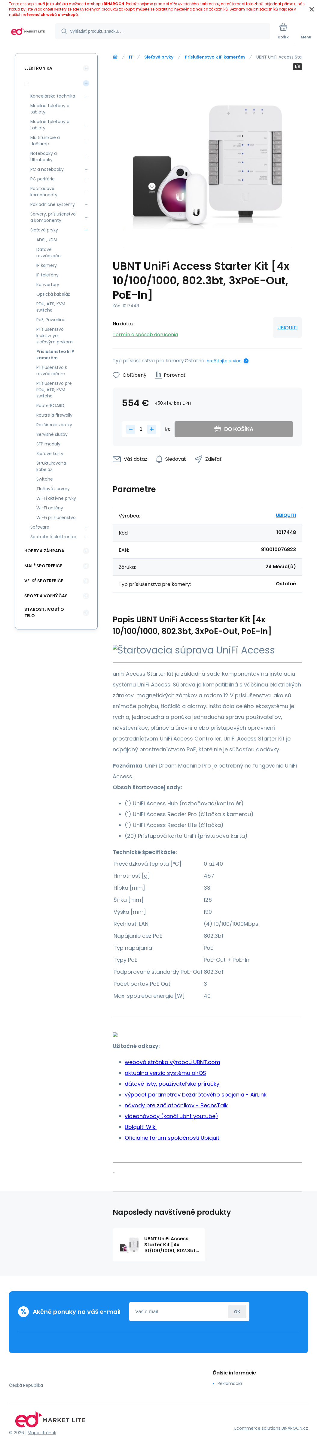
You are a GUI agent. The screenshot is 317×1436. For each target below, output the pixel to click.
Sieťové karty (49, 454)
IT (131, 57)
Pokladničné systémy (52, 204)
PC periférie (42, 179)
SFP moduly (48, 444)
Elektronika (38, 68)
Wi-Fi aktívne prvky (56, 498)
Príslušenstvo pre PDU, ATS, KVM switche (54, 389)
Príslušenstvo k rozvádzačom (51, 370)
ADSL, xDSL (47, 240)
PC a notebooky (47, 169)
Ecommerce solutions (257, 1428)
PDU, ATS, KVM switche (50, 307)
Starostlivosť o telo (44, 612)
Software (39, 527)
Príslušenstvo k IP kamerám (215, 57)
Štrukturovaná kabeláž (51, 466)
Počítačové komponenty (43, 192)
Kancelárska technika (52, 96)
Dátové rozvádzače (48, 252)
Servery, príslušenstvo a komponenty (53, 217)
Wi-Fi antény (49, 508)
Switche (44, 479)
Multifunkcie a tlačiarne (45, 140)
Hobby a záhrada (44, 551)
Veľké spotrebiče (43, 581)
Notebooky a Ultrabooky (43, 156)
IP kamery (46, 265)
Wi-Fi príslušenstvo (56, 517)
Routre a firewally (54, 415)
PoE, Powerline (51, 320)
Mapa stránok (42, 1433)
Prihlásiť (237, 1311)
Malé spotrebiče (43, 566)
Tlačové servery (53, 489)
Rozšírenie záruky (54, 425)
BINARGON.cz (295, 1428)
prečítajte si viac (224, 361)
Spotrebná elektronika (53, 537)
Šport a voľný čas (46, 596)
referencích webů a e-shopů (50, 14)
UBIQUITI (287, 327)
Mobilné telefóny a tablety (49, 109)
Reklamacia (230, 1383)
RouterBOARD (50, 406)
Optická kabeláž (53, 294)
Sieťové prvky (158, 57)
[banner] (28, 31)
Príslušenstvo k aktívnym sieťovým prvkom (54, 335)
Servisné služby (52, 434)
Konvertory (47, 285)
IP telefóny (47, 275)
